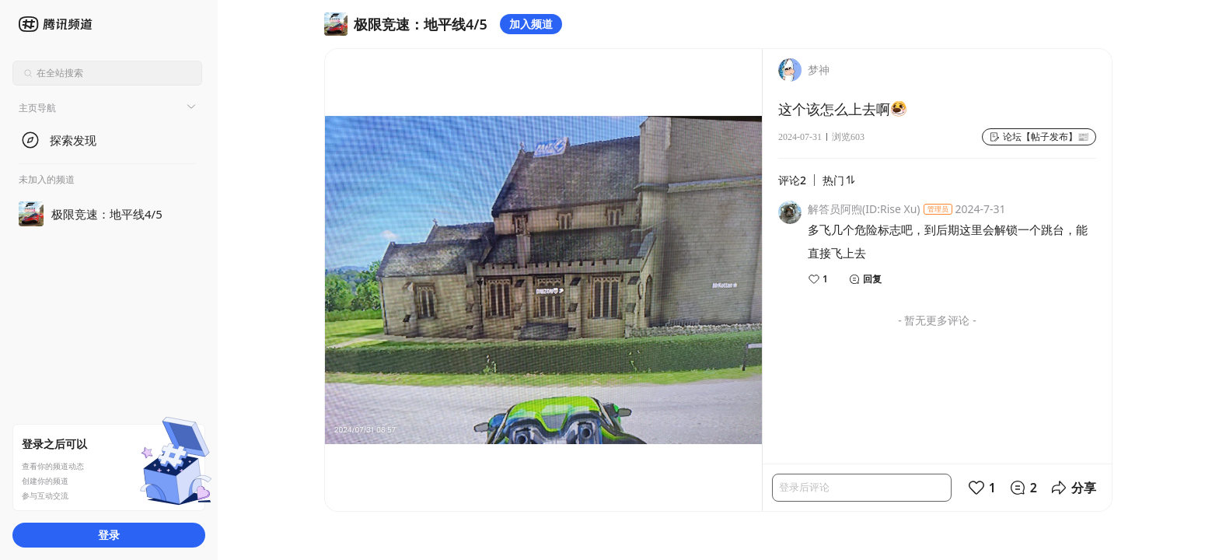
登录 (109, 534)
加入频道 (531, 23)
